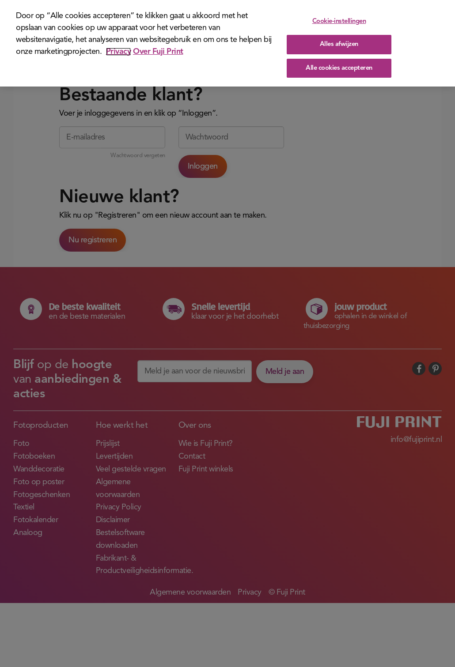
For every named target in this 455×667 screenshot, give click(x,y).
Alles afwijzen (339, 44)
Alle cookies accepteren (339, 68)
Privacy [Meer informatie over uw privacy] (118, 52)
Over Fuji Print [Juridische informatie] (158, 52)
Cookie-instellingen (339, 21)
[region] (227, 43)
